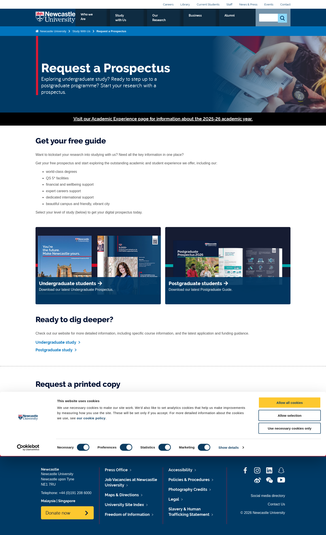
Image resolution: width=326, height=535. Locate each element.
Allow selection (289, 494)
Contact (285, 4)
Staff (229, 4)
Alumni (243, 20)
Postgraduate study (54, 350)
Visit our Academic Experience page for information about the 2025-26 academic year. (163, 118)
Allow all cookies (290, 481)
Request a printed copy (63, 436)
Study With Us (81, 35)
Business (222, 20)
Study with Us (166, 20)
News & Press (248, 4)
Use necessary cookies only (289, 507)
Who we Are (137, 20)
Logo (55, 19)
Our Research (196, 20)
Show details (229, 526)
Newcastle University (52, 35)
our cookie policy (91, 497)
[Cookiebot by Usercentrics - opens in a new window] (28, 526)
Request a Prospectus (111, 35)
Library (185, 4)
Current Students (208, 4)
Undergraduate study (56, 342)
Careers (168, 4)
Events (268, 4)
